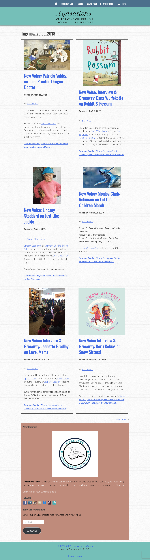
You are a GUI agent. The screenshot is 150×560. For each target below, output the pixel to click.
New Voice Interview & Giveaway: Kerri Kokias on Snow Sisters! (99, 346)
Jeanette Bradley (52, 381)
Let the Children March (90, 248)
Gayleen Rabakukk (36, 239)
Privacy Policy (75, 556)
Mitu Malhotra (80, 485)
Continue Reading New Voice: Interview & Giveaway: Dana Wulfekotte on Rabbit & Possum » (101, 154)
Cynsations (108, 3)
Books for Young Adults (88, 3)
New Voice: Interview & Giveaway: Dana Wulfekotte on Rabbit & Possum (101, 98)
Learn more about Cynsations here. (39, 491)
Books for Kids (66, 3)
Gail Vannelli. (118, 485)
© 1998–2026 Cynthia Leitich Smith (75, 546)
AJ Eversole (60, 485)
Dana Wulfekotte (99, 131)
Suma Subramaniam (38, 485)
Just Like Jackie (60, 255)
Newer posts (121, 419)
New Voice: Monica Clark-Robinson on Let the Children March (99, 199)
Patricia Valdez (48, 123)
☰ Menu (122, 3)
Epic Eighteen (30, 378)
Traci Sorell (32, 103)
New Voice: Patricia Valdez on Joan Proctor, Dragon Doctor (45, 81)
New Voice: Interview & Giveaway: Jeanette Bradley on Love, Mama (46, 346)
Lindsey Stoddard (32, 245)
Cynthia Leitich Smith (61, 481)
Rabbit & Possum (87, 137)
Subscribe (32, 530)
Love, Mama (63, 378)
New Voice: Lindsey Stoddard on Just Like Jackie (41, 216)
